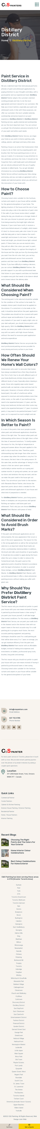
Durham (18, 885)
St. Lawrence (18, 1086)
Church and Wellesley (18, 993)
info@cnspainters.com (18, 709)
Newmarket (19, 948)
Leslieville (18, 1047)
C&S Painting (13, 1116)
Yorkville (19, 1111)
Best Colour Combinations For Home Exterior (23, 862)
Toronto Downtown (19, 897)
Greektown (19, 1035)
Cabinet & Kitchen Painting (10, 804)
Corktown (18, 999)
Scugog (18, 963)
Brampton (18, 912)
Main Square (19, 1053)
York (18, 891)
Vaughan (19, 972)
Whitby (18, 975)
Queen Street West (19, 1071)
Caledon (19, 921)
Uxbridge (19, 969)
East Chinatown (18, 1011)
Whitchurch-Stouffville (19, 978)
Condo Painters (6, 801)
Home (4, 41)
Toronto (19, 966)
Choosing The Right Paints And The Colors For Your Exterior (23, 842)
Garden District (18, 1026)
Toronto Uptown (19, 903)
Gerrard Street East (19, 1029)
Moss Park (18, 1056)
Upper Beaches (19, 1105)
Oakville (18, 951)
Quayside (19, 1068)
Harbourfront (18, 1041)
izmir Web (22, 1119)
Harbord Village (18, 1038)
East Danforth (19, 1014)
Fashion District (18, 1020)
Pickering (19, 957)
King (18, 936)
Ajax (18, 906)
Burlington (18, 918)
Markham (19, 939)
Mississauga (19, 945)
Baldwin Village (19, 984)
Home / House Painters (9, 815)
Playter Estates (18, 1062)
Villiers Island (18, 1108)
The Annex (19, 1089)
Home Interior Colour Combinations (21, 851)
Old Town (18, 1059)
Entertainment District (19, 1017)
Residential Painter (7, 811)
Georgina (19, 930)
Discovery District (18, 1002)
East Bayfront (19, 1008)
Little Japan (19, 1050)
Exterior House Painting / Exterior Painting (15, 808)
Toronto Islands (18, 1095)
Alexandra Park (19, 981)
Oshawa (19, 954)
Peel (18, 888)
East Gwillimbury (18, 927)
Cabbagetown (19, 987)
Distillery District (19, 1005)
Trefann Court (19, 1098)
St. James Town (18, 1083)
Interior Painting (6, 818)
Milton (18, 942)
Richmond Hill (18, 960)
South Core (19, 1080)
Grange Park (19, 1032)
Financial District (18, 1023)
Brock (19, 915)
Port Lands (19, 1065)
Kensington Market (18, 1044)
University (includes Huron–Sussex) (19, 1102)
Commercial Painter (7, 798)
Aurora (18, 909)
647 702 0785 (14, 718)
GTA (18, 894)
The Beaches (18, 1092)
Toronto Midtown (18, 900)
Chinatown (19, 990)
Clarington (18, 924)
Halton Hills (19, 933)
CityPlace (19, 996)
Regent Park (19, 1074)
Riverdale (19, 1077)
